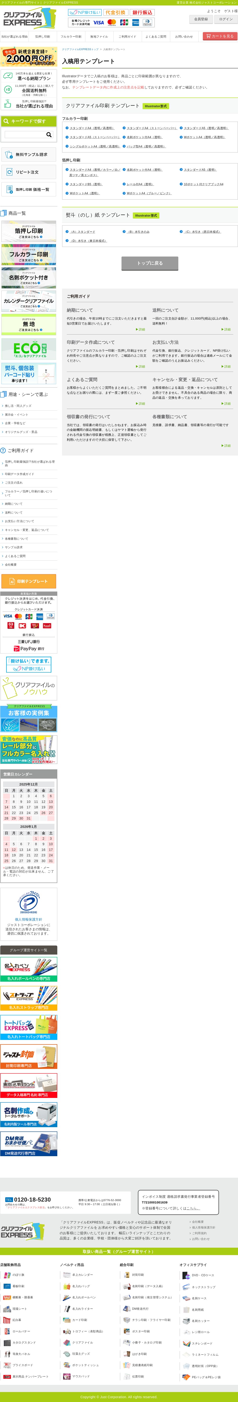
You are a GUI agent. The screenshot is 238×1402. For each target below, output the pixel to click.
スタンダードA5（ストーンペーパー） (95, 137)
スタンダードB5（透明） (86, 184)
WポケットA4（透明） (85, 193)
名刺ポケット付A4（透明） (145, 137)
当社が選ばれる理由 (14, 36)
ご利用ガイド (127, 36)
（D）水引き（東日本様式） (88, 241)
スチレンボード (197, 1343)
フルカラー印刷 (71, 36)
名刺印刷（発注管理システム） (148, 1297)
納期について (14, 503)
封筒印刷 (133, 1275)
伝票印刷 (133, 1376)
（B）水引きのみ (138, 231)
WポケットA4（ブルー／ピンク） (149, 193)
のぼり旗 (13, 1275)
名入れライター (78, 1308)
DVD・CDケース (198, 1275)
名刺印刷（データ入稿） (144, 1286)
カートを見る (223, 36)
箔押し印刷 (42, 36)
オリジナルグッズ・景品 (21, 432)
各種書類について (17, 538)
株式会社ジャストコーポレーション (213, 2)
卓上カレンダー (78, 1275)
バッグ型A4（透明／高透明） (146, 146)
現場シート (15, 1308)
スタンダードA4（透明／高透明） (92, 128)
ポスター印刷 (136, 1331)
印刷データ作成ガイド (19, 474)
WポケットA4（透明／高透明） (205, 137)
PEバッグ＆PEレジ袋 (201, 1377)
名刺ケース (194, 1298)
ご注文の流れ (14, 482)
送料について (14, 512)
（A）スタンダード (83, 231)
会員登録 (201, 19)
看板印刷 (13, 1286)
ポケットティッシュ (81, 1365)
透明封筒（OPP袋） (200, 1366)
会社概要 (11, 564)
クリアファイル (78, 1342)
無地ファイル (99, 36)
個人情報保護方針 (28, 919)
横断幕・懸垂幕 (18, 1297)
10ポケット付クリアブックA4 (203, 184)
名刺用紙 (193, 1309)
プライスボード (18, 1365)
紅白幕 (12, 1320)
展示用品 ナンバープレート (26, 1376)
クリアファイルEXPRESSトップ (80, 49)
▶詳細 (140, 329)
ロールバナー (16, 1331)
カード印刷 (75, 1320)
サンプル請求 (14, 547)
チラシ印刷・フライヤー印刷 (146, 1320)
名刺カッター (196, 1321)
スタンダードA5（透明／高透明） (206, 128)
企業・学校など (15, 423)
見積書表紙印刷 (138, 1365)
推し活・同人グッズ (18, 406)
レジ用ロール (196, 1332)
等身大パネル (16, 1354)
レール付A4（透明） (140, 184)
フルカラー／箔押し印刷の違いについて (28, 493)
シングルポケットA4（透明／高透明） (95, 146)
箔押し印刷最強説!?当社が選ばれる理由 (30, 463)
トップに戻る (150, 263)
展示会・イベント (17, 414)
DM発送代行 (136, 1308)
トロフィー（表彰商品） (84, 1331)
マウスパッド (76, 1376)
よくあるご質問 (156, 36)
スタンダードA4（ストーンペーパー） (152, 128)
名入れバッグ (76, 1286)
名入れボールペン (79, 1297)
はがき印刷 (135, 1354)
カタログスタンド (19, 1342)
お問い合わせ (184, 36)
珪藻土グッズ (76, 1354)
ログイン (226, 19)
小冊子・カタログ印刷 (142, 1342)
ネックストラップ (198, 1287)
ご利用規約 (199, 1233)
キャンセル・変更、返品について (27, 530)
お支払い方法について (19, 521)
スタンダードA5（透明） (200, 169)
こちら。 (193, 1208)
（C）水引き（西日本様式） (203, 231)
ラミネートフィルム (200, 1355)
